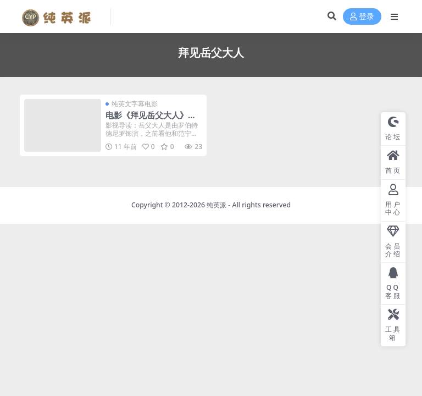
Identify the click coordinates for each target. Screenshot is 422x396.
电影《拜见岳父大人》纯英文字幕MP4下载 (151, 119)
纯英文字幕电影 (135, 103)
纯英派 (216, 205)
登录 (362, 17)
